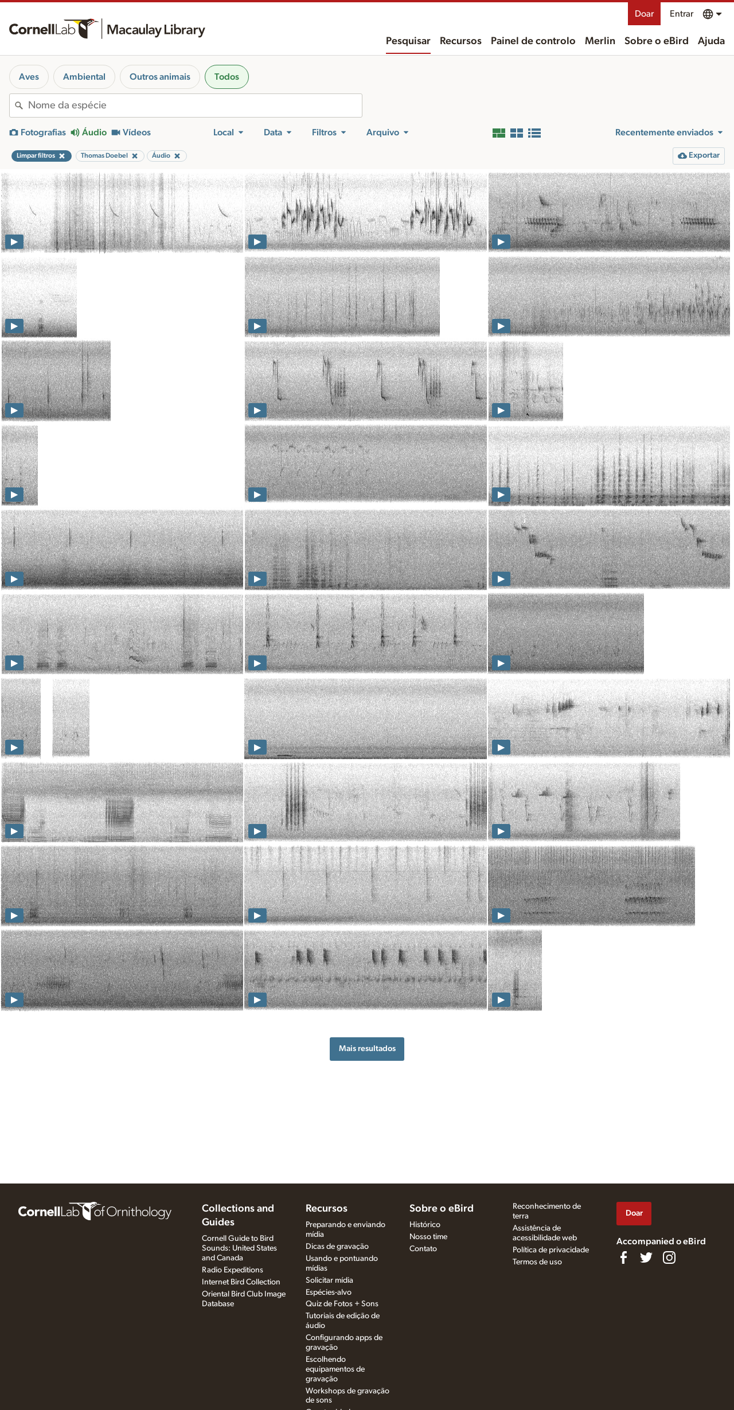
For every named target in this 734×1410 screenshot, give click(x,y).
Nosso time (428, 1237)
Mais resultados (367, 1048)
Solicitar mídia (329, 1280)
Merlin (600, 41)
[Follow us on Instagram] (669, 1257)
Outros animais (160, 76)
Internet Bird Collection (241, 1282)
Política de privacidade (551, 1250)
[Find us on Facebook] (623, 1257)
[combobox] (195, 105)
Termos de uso (537, 1262)
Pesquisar (408, 41)
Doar (644, 13)
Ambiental (84, 76)
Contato (423, 1249)
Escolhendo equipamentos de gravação (335, 1369)
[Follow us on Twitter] (646, 1257)
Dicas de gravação (337, 1247)
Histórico (424, 1225)
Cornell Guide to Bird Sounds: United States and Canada (239, 1248)
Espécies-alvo (329, 1292)
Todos (226, 76)
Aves (29, 76)
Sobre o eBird (656, 41)
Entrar (681, 13)
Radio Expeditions (232, 1270)
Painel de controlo (533, 41)
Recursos (461, 41)
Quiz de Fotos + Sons (342, 1304)
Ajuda (711, 41)
